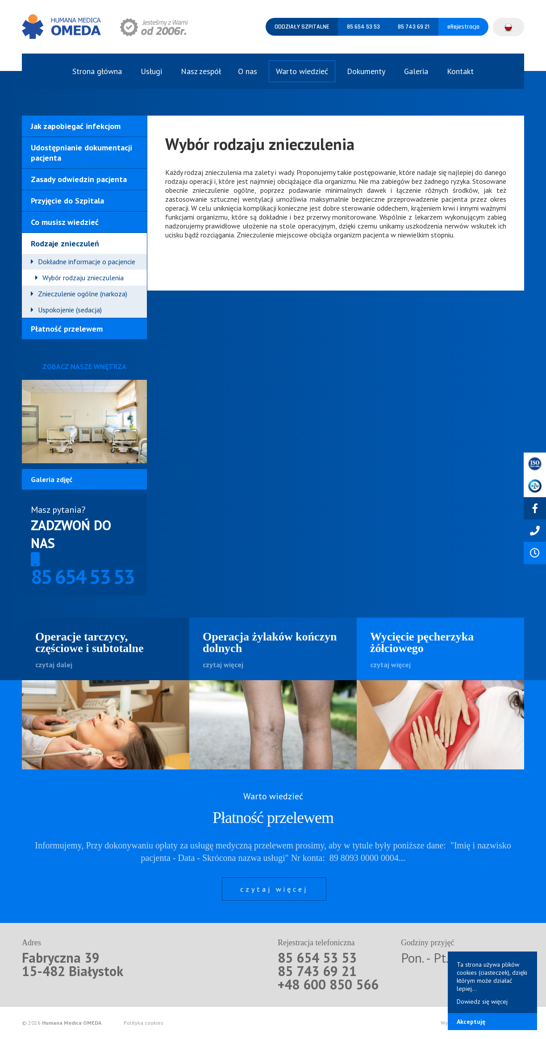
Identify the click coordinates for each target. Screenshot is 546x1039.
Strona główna (97, 71)
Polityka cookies (143, 1023)
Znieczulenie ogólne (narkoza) (82, 293)
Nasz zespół (201, 71)
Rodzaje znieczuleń (65, 243)
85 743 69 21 (413, 27)
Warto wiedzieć (302, 71)
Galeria (416, 71)
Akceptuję (471, 1022)
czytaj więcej (274, 889)
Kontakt (460, 71)
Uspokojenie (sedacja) (70, 309)
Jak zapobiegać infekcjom (76, 126)
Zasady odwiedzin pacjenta (79, 179)
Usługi (151, 71)
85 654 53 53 (363, 27)
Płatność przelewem (67, 329)
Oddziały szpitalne (302, 27)
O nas (247, 71)
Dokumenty (366, 71)
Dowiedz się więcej (482, 1001)
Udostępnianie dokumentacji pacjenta (81, 152)
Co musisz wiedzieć (65, 222)
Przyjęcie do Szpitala (67, 200)
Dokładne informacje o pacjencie (86, 261)
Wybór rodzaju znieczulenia (83, 277)
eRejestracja (463, 27)
